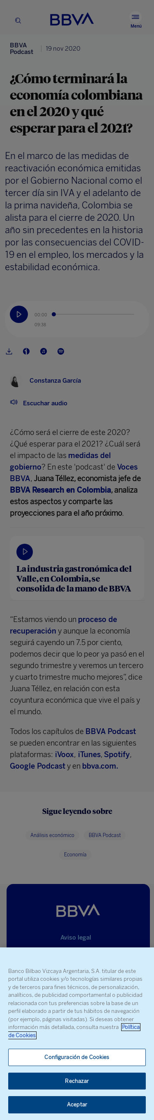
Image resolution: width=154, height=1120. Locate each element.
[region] (77, 1033)
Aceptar (77, 1104)
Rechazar (77, 1081)
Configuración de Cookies (76, 1057)
